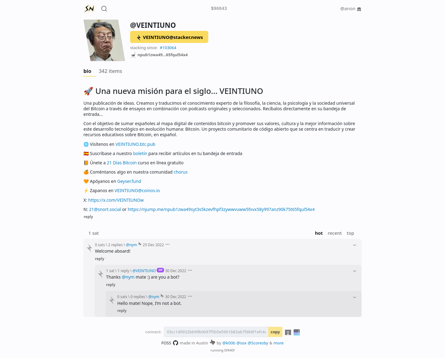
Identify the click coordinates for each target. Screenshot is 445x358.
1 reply (123, 270)
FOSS (169, 343)
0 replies (137, 296)
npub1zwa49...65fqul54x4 (159, 55)
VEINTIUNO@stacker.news (169, 37)
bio (87, 71)
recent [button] (335, 233)
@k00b (228, 343)
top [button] (350, 233)
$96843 (219, 9)
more (278, 343)
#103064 (168, 47)
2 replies (115, 244)
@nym (128, 277)
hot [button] (319, 233)
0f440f (229, 350)
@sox (241, 343)
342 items (110, 71)
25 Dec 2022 (153, 244)
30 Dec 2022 (175, 270)
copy (275, 332)
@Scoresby (258, 343)
